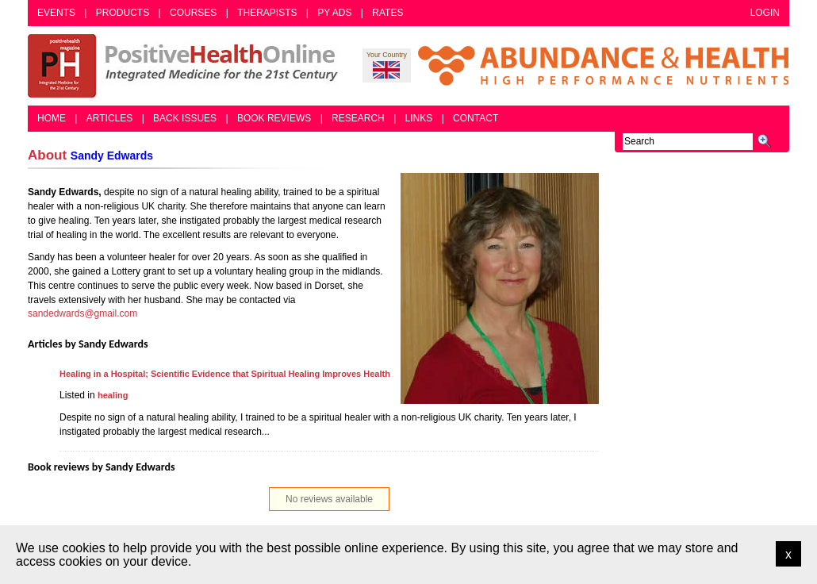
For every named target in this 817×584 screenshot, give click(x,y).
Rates (387, 12)
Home (51, 118)
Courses (193, 12)
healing (113, 395)
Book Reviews (274, 118)
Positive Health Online (186, 66)
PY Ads (334, 12)
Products (122, 12)
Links (419, 118)
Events (56, 12)
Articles (109, 118)
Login (765, 12)
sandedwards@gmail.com (82, 313)
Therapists (267, 12)
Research (358, 118)
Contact (475, 118)
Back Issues (185, 118)
